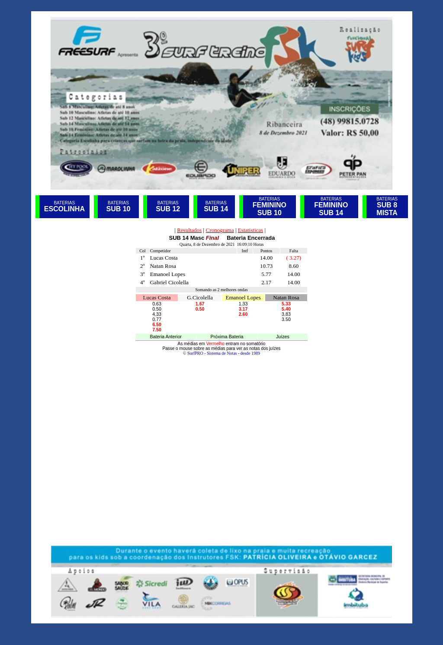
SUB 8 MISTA (387, 208)
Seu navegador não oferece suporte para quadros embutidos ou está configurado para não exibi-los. (221, 385)
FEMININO (331, 205)
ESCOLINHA (64, 209)
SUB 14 (216, 209)
